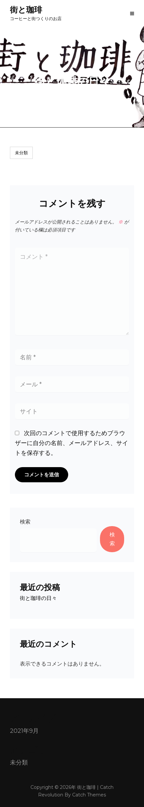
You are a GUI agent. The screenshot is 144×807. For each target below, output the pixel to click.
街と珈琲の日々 (38, 598)
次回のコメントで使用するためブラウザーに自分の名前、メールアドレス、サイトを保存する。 (71, 443)
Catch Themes (89, 795)
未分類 (21, 152)
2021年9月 (24, 730)
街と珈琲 (26, 10)
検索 (25, 522)
